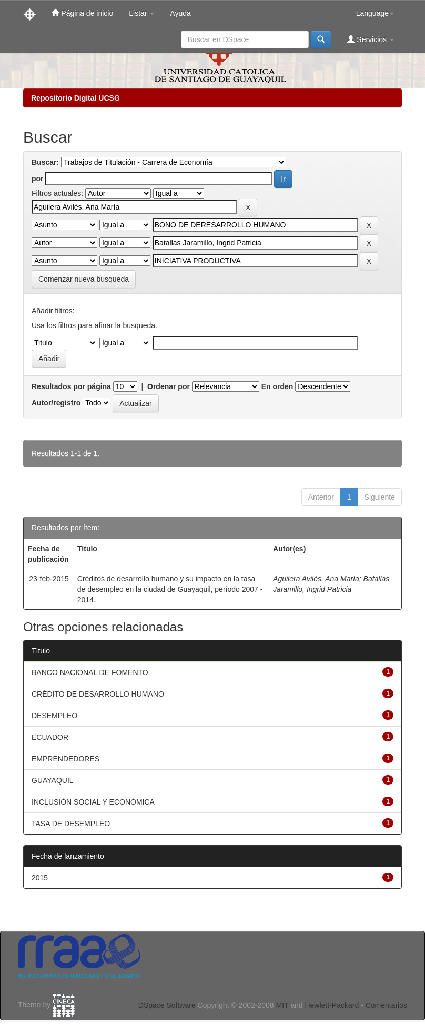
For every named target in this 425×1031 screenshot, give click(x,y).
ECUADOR (50, 737)
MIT (282, 1005)
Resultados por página (71, 386)
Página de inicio (82, 12)
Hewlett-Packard (332, 1005)
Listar (141, 13)
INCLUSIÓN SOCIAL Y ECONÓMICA (93, 802)
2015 (40, 878)
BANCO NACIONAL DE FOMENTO (90, 672)
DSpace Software (167, 1005)
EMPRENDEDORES (65, 759)
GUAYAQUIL (53, 780)
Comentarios (386, 1005)
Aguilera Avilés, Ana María (316, 578)
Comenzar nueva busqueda (83, 279)
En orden (277, 386)
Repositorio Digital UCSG (75, 98)
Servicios (370, 39)
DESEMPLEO (54, 715)
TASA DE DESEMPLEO (71, 823)
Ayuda (180, 13)
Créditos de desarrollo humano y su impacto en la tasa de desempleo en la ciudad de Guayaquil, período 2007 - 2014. (170, 589)
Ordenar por (168, 386)
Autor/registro (56, 403)
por (38, 178)
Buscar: (45, 162)
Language (375, 13)
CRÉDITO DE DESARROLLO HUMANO (98, 694)
